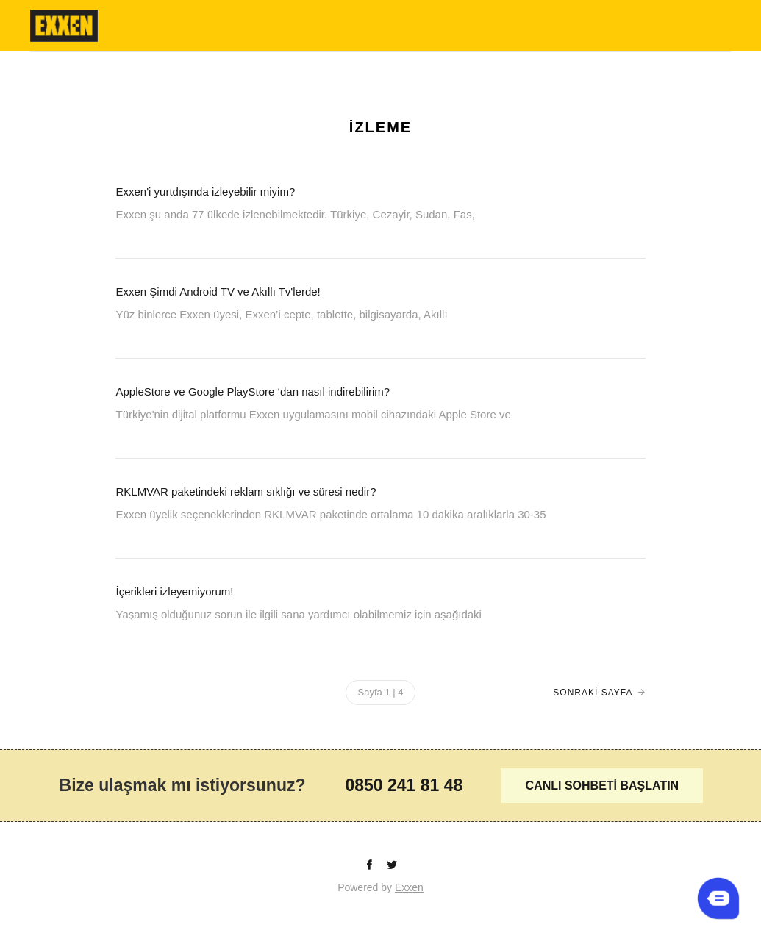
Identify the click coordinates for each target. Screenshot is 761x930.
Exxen (409, 887)
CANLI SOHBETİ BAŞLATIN (602, 785)
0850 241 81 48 (403, 785)
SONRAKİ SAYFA (592, 692)
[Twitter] (392, 865)
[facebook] (370, 865)
